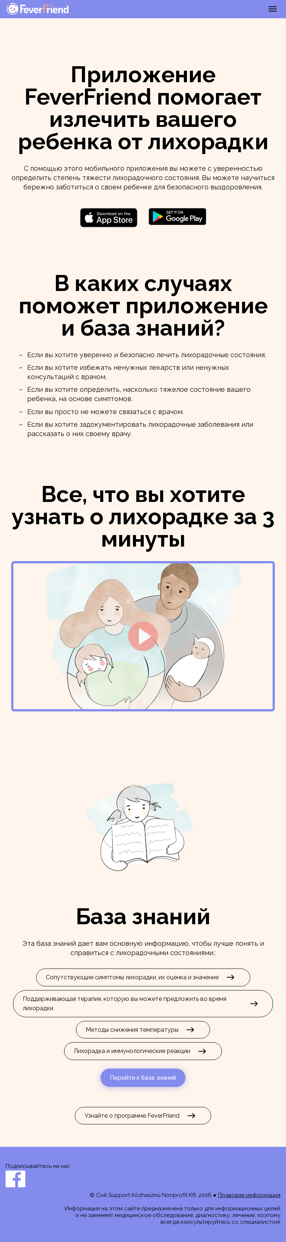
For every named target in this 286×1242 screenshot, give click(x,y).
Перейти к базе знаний (143, 1077)
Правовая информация (249, 1195)
